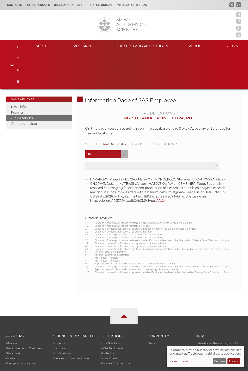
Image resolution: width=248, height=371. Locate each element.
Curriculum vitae (24, 88)
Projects (17, 76)
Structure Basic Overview (24, 312)
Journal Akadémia (68, 4)
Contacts (14, 4)
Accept (234, 361)
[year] (106, 118)
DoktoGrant (108, 322)
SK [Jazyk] (238, 4)
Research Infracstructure (71, 322)
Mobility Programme (115, 327)
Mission (11, 307)
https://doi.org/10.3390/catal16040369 (118, 164)
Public (195, 46)
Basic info (18, 71)
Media (232, 46)
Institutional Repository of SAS (216, 307)
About (42, 46)
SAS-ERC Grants (112, 312)
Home (17, 45)
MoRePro (107, 317)
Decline (219, 361)
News (152, 307)
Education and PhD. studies (140, 46)
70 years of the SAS (132, 4)
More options (179, 361)
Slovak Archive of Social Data (215, 312)
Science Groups (38, 4)
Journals (59, 312)
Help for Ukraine (100, 4)
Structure (13, 317)
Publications (23, 82)
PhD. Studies (109, 307)
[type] (152, 129)
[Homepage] (104, 24)
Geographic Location (21, 327)
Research (83, 46)
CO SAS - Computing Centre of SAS (58, 366)
